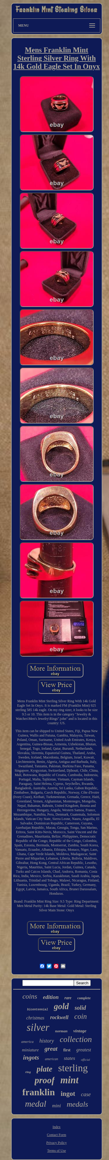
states (69, 1058)
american (51, 1059)
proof (45, 1080)
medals (77, 1104)
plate (44, 1069)
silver (38, 1027)
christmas (35, 1017)
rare (68, 998)
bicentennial (37, 1009)
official (85, 1059)
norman (61, 1031)
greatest (83, 1049)
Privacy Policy (56, 1143)
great (50, 1048)
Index (56, 1127)
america (27, 1041)
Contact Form (56, 1135)
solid (80, 1007)
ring (28, 1072)
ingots (31, 1057)
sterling (73, 1067)
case (86, 1094)
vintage (79, 1031)
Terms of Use (56, 1151)
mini (56, 1105)
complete (84, 998)
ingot (68, 1093)
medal (35, 1103)
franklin (38, 1092)
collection (76, 1039)
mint (69, 1080)
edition (51, 997)
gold (61, 1006)
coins (29, 996)
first (67, 1050)
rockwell (59, 1017)
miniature (30, 1050)
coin (80, 1016)
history (47, 1041)
